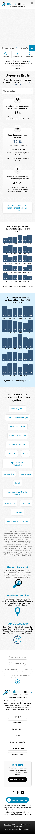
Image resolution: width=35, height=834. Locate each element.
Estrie (25, 453)
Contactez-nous (17, 754)
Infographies (29, 54)
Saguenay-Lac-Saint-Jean (17, 521)
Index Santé (7, 825)
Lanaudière (9, 474)
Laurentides (26, 474)
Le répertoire (17, 723)
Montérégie (10, 503)
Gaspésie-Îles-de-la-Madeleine (17, 463)
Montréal (26, 503)
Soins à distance (17, 54)
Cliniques (28, 669)
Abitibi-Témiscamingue (17, 417)
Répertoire (6, 54)
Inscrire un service (19, 800)
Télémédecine (19, 663)
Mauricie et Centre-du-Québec (17, 493)
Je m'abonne (19, 779)
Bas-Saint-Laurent (18, 426)
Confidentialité (17, 827)
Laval (17, 483)
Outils (17, 735)
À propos (17, 716)
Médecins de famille (18, 657)
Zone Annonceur (17, 748)
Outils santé (25, 61)
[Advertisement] (17, 27)
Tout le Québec (17, 408)
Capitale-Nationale (17, 435)
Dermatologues (24, 675)
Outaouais (17, 512)
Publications (17, 729)
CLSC (9, 675)
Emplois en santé (17, 742)
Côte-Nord (11, 453)
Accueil (17, 61)
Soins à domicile (11, 669)
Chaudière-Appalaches (17, 444)
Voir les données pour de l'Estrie (17, 208)
